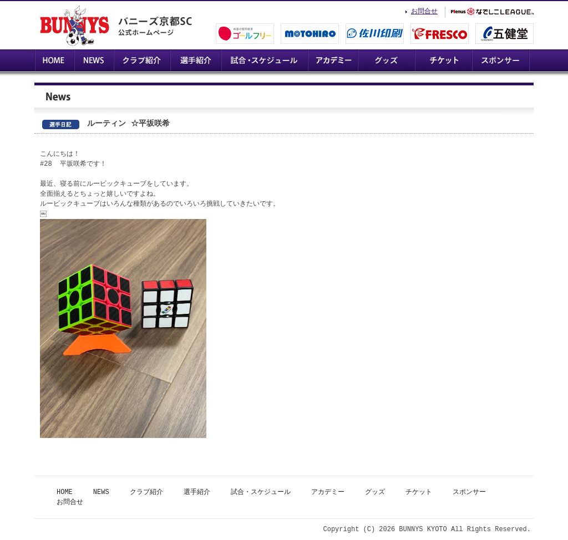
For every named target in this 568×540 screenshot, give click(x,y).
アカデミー (327, 492)
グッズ (375, 492)
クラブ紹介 (146, 492)
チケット (418, 492)
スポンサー (469, 492)
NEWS (101, 492)
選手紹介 (197, 492)
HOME (65, 492)
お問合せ (424, 11)
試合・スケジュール (261, 492)
